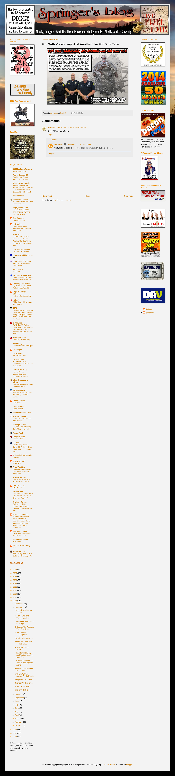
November (19, 607)
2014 (15, 737)
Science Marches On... (24, 683)
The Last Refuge (20, 502)
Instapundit (17, 323)
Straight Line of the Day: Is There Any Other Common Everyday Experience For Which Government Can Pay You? (23, 314)
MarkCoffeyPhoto (108, 765)
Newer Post (47, 196)
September (19, 698)
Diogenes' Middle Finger (23, 255)
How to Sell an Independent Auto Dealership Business (20, 374)
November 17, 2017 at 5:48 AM (79, 144)
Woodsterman (19, 552)
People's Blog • (18, 439)
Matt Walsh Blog (20, 370)
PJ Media (17, 443)
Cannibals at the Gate (21, 251)
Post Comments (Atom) (62, 200)
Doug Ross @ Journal (22, 261)
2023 (15, 580)
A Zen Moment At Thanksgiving (21, 634)
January (18, 725)
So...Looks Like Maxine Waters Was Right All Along (24, 663)
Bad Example (18, 218)
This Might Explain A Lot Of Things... (24, 622)
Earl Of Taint (18, 269)
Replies (54, 140)
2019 (15, 594)
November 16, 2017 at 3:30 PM (73, 128)
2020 (15, 590)
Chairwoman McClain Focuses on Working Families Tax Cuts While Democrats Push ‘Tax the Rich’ (22, 241)
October (18, 694)
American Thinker (20, 200)
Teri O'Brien (18, 492)
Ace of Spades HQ (20, 175)
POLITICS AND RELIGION (19, 462)
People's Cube (19, 437)
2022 (15, 583)
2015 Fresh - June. (20, 355)
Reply (50, 135)
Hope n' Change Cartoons (19, 293)
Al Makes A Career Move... (22, 648)
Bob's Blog (17, 224)
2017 (15, 601)
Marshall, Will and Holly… (22, 340)
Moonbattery (18, 407)
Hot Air (16, 300)
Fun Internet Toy (19, 220)
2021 (15, 587)
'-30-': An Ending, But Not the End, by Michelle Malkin (22, 394)
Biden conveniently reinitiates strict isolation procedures (22, 228)
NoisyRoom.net (19, 416)
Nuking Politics (19, 425)
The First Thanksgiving (23, 638)
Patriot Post (18, 433)
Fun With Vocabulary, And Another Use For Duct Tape (24, 655)
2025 (15, 573)
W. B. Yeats (17, 542)
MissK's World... (19, 401)
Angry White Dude (20, 208)
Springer (149, 309)
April (17, 715)
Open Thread (18, 409)
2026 (15, 570)
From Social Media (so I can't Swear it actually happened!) (22, 471)
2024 (15, 577)
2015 (15, 733)
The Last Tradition (20, 514)
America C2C (18, 196)
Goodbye (16, 272)
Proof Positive (19, 467)
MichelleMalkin (19, 390)
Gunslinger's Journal (21, 284)
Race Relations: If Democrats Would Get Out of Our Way (23, 364)
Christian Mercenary (21, 249)
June (17, 708)
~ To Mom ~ (17, 403)
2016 (15, 730)
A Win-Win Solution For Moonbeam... (24, 669)
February (19, 722)
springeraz (58, 144)
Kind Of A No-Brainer (23, 690)
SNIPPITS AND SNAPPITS (19, 487)
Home (87, 196)
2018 (15, 597)
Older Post (128, 196)
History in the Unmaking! (22, 296)
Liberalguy (17, 350)
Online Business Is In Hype (23, 346)
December (19, 604)
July (17, 705)
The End (16, 457)
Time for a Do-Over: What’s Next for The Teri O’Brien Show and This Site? (23, 496)
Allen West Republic (21, 183)
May (17, 712)
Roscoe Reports (19, 477)
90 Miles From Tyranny (22, 169)
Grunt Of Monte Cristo (22, 275)
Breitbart (16, 234)
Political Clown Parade (22, 455)
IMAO (15, 308)
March (17, 718)
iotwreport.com (19, 338)
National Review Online (22, 413)
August (18, 701)
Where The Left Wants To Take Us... (23, 643)
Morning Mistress (19, 171)
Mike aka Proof (54, 128)
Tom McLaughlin (20, 531)
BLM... (15, 548)
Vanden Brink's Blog (21, 546)
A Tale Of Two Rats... (23, 686)
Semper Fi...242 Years (23, 679)
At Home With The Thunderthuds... (22, 617)
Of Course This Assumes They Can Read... (24, 628)
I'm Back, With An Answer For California (24, 675)
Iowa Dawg (17, 344)
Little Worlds (18, 353)
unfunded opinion (20, 540)
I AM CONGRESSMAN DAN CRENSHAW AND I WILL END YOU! (22, 212)
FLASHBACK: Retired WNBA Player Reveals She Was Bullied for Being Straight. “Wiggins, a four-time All (23, 329)
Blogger (129, 765)
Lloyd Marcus (18, 359)
